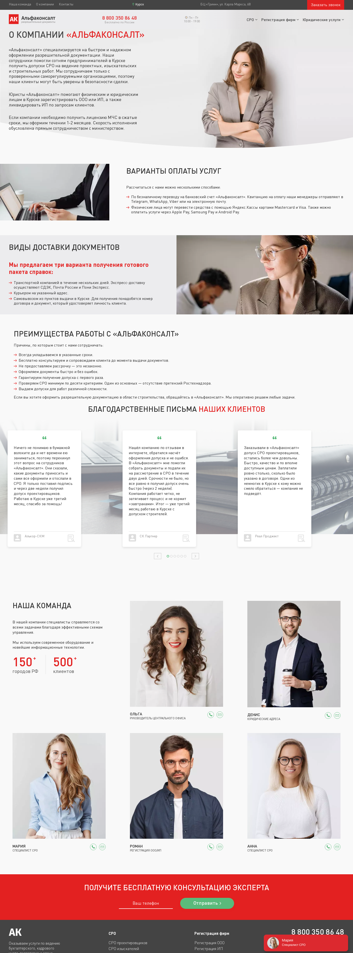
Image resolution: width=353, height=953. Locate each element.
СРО (250, 19)
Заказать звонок (325, 4)
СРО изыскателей (124, 948)
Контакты (66, 4)
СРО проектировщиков (128, 942)
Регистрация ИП (208, 948)
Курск (140, 4)
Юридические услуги (321, 19)
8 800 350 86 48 (317, 931)
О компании (45, 4)
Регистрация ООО (209, 942)
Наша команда (20, 4)
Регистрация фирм (278, 19)
